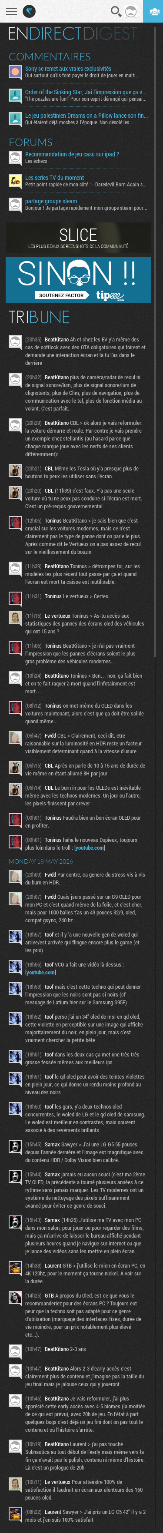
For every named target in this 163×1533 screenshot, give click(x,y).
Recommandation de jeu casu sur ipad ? (72, 154)
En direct (45, 33)
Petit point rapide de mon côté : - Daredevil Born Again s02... (86, 184)
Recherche (116, 11)
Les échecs (36, 161)
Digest (110, 33)
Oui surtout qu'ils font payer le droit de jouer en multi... (82, 75)
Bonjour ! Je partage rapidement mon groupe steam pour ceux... (86, 208)
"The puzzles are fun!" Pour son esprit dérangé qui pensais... (86, 99)
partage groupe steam (51, 201)
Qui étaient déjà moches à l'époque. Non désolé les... (79, 122)
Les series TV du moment (54, 177)
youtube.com (90, 847)
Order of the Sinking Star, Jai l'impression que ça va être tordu (86, 92)
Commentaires (50, 56)
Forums (31, 142)
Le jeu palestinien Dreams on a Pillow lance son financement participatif (86, 115)
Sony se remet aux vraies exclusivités (68, 68)
